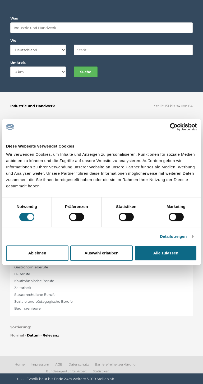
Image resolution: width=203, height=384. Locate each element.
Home (20, 364)
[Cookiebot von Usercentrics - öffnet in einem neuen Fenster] (174, 127)
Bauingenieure (27, 308)
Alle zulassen (165, 253)
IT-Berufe (22, 274)
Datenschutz (78, 364)
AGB (58, 364)
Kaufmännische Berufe (34, 281)
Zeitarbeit (22, 288)
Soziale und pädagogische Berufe (43, 301)
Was (14, 18)
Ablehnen (37, 253)
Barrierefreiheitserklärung (115, 364)
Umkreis (18, 62)
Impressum (40, 364)
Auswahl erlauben (101, 253)
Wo (13, 40)
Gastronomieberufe (31, 267)
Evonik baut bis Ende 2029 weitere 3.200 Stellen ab (70, 379)
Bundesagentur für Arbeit (66, 371)
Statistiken (101, 371)
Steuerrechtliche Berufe (35, 294)
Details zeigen (173, 236)
